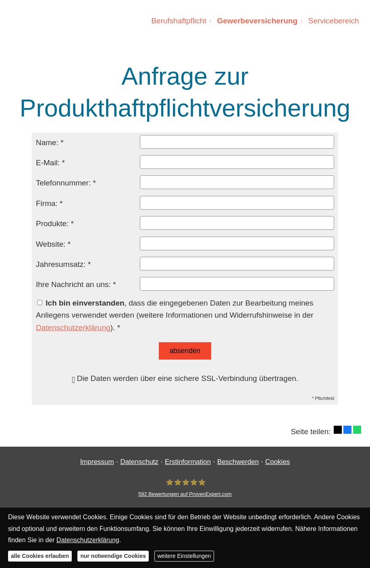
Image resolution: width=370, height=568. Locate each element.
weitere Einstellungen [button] (184, 556)
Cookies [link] (277, 461)
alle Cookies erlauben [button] (40, 556)
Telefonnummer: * (66, 183)
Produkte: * (55, 223)
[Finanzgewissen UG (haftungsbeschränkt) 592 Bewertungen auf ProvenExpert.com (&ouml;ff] (185, 487)
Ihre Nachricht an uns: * (76, 284)
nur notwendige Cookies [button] (113, 556)
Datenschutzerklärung (73, 327)
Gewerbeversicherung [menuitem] (258, 21)
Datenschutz (140, 461)
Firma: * (49, 203)
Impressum (97, 461)
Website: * (53, 244)
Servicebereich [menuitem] (333, 21)
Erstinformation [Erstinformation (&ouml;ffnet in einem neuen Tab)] (188, 461)
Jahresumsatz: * (63, 264)
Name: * (50, 142)
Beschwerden (238, 461)
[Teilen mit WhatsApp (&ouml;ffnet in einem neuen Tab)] (357, 429)
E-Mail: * (50, 162)
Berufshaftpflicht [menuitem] (179, 21)
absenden (185, 350)
